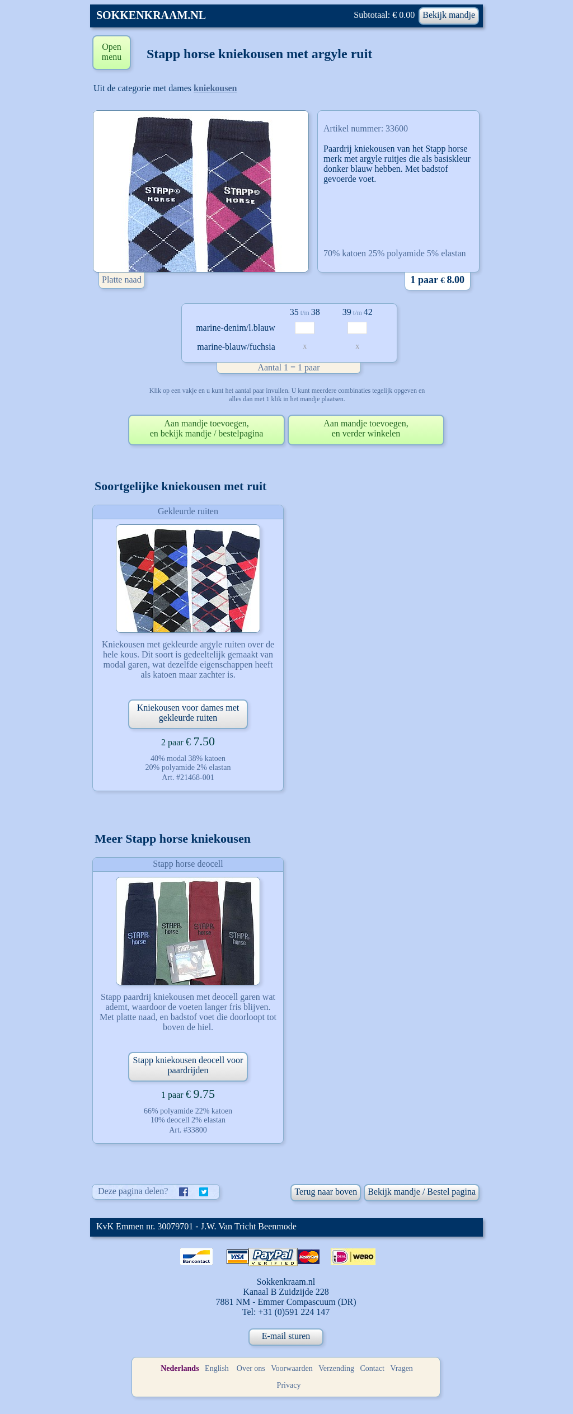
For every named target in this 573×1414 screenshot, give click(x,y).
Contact (372, 1368)
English (217, 1368)
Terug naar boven (325, 1191)
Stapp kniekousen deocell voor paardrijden (188, 1065)
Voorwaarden (291, 1368)
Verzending (336, 1368)
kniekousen (215, 88)
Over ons (251, 1368)
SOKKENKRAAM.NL (151, 15)
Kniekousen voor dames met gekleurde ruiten (188, 712)
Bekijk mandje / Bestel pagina (422, 1191)
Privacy (289, 1385)
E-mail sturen (286, 1336)
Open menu (112, 52)
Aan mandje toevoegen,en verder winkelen (365, 428)
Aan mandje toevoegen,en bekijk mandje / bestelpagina (207, 428)
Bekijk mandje (448, 15)
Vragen (402, 1368)
